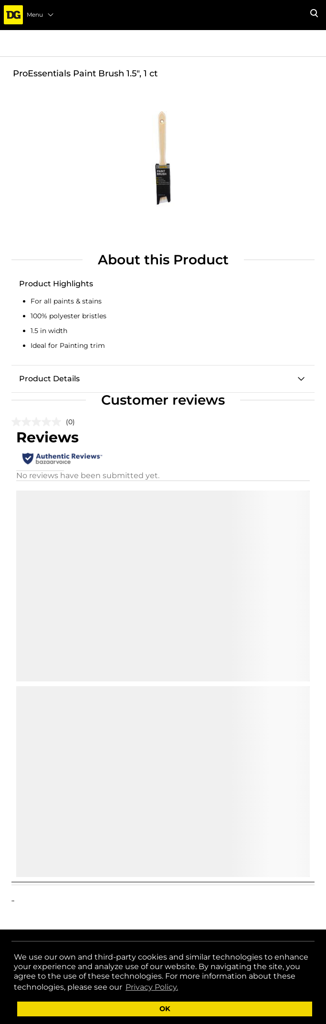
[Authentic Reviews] (62, 458)
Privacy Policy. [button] (152, 987)
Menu (40, 15)
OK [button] (164, 1008)
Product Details (49, 378)
